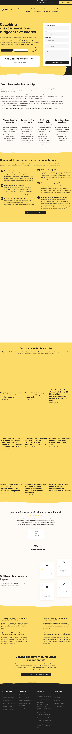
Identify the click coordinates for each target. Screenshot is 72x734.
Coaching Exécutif (44, 8)
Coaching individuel (19, 8)
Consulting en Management (59, 8)
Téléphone (48, 37)
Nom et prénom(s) (50, 25)
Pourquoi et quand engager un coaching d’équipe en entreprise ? (35, 355)
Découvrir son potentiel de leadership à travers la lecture (44, 696)
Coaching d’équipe (32, 8)
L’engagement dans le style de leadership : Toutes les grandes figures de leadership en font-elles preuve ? (44, 684)
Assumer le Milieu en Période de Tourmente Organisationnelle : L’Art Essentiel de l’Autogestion (11, 448)
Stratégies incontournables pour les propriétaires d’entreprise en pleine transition (60, 402)
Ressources (47, 11)
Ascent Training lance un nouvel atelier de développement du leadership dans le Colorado (60, 448)
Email (47, 31)
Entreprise (48, 43)
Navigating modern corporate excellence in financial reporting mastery (11, 355)
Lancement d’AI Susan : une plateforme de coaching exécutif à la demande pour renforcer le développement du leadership (35, 448)
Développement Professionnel (33, 11)
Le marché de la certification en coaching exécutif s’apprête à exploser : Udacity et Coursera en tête (36, 402)
